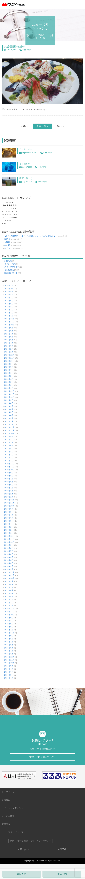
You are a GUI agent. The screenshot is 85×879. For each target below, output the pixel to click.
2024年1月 (8, 352)
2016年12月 (9, 608)
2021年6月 (8, 445)
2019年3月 (8, 527)
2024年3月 (8, 346)
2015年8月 (8, 639)
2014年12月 (9, 657)
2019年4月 (8, 524)
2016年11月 (9, 611)
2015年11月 (9, 633)
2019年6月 (8, 518)
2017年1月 (8, 605)
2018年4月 (8, 560)
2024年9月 (8, 328)
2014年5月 (8, 675)
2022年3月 (8, 418)
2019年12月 (9, 500)
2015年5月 (8, 648)
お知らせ (8, 261)
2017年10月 (9, 578)
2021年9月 (8, 436)
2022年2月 (8, 421)
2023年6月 (8, 373)
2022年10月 (9, 397)
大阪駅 (7, 242)
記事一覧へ (42, 126)
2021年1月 (8, 460)
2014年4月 (8, 678)
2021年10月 (9, 433)
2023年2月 (8, 385)
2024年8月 (8, 331)
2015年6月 (8, 645)
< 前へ (24, 126)
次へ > (60, 126)
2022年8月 (8, 403)
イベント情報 (10, 264)
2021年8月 (8, 439)
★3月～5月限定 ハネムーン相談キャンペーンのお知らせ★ (30, 236)
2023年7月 (8, 370)
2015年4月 (8, 651)
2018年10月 (9, 542)
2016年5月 (8, 627)
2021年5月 (8, 448)
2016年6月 (8, 623)
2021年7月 (8, 442)
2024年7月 (8, 334)
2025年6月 (8, 300)
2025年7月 (8, 297)
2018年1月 (8, 569)
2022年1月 (8, 424)
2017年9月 (8, 581)
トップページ (8, 792)
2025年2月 (8, 313)
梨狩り (7, 239)
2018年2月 (8, 566)
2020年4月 (8, 488)
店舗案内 (5, 824)
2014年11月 (9, 660)
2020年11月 (9, 467)
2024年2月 (8, 349)
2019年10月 (9, 506)
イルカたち (24, 164)
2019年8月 (8, 512)
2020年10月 (9, 469)
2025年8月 (8, 294)
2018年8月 (8, 548)
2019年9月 (8, 509)
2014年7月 (8, 669)
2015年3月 (8, 654)
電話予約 (21, 874)
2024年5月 (8, 340)
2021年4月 (8, 451)
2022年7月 (8, 406)
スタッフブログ (11, 267)
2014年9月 (8, 666)
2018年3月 (8, 563)
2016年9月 (8, 618)
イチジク (8, 248)
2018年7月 (8, 551)
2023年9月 (8, 364)
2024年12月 (9, 319)
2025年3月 (8, 309)
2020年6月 (8, 482)
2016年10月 (9, 614)
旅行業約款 (22, 841)
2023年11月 (9, 358)
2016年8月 (8, 620)
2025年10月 (9, 288)
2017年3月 (8, 599)
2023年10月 (9, 361)
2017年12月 (9, 572)
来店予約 (62, 874)
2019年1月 (8, 533)
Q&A (12, 841)
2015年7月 (8, 642)
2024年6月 (8, 337)
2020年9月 (8, 473)
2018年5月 (8, 557)
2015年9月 (8, 636)
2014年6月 (8, 672)
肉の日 (7, 245)
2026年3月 (8, 285)
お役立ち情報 (8, 816)
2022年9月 (8, 400)
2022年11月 (9, 394)
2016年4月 (8, 630)
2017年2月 (8, 602)
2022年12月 (9, 391)
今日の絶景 (26, 50)
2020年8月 (8, 476)
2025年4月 (8, 306)
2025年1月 (8, 316)
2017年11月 (9, 575)
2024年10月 (9, 325)
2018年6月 (8, 554)
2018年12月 (9, 536)
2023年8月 (8, 367)
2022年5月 (8, 412)
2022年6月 (8, 409)
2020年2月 (8, 494)
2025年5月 (8, 304)
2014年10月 (9, 663)
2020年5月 (8, 485)
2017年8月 (8, 584)
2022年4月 (8, 415)
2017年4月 (8, 596)
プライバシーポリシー (41, 841)
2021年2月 (8, 457)
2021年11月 (9, 430)
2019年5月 (8, 521)
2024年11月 (9, 322)
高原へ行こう (25, 178)
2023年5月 (8, 376)
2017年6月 (8, 590)
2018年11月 (9, 539)
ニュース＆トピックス (12, 832)
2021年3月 (8, 455)
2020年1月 (8, 497)
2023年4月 (8, 379)
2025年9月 (8, 291)
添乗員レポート (11, 273)
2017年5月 (8, 593)
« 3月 (4, 224)
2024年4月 (8, 343)
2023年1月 (8, 388)
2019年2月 (8, 530)
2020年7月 (8, 479)
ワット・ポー (25, 149)
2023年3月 (8, 382)
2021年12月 (9, 427)
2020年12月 (9, 464)
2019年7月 (8, 515)
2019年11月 (9, 503)
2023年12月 (9, 355)
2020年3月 (8, 491)
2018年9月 (8, 545)
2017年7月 (8, 587)
